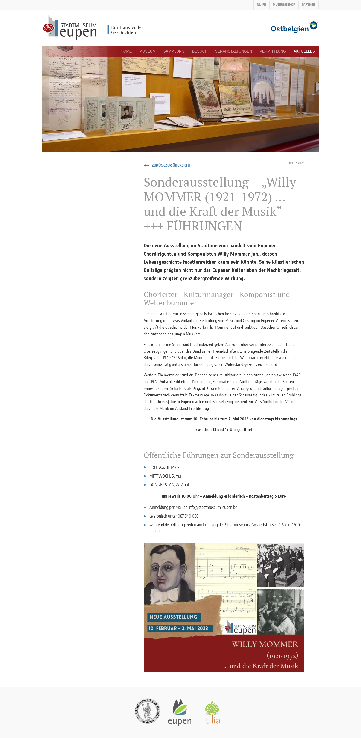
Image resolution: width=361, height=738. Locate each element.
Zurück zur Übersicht (171, 165)
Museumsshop (284, 4)
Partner (308, 4)
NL (259, 4)
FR (264, 4)
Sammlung (173, 51)
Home (126, 51)
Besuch (200, 51)
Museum (147, 51)
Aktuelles (304, 51)
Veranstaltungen (233, 51)
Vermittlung (273, 51)
